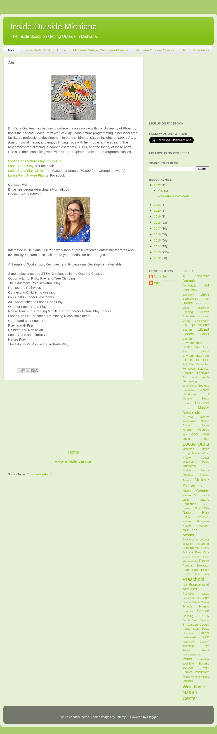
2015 (158, 240)
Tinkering (188, 646)
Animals (189, 280)
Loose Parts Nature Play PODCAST (35, 161)
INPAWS (188, 417)
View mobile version (73, 461)
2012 (158, 258)
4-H (184, 276)
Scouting (189, 611)
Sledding (188, 616)
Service (203, 611)
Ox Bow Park (199, 552)
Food (194, 377)
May (161, 190)
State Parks (201, 628)
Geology (203, 385)
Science (203, 606)
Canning (188, 312)
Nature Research (196, 525)
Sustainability (191, 637)
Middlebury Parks (196, 461)
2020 (158, 210)
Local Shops (196, 438)
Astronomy (190, 290)
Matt (157, 283)
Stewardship (189, 633)
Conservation (202, 320)
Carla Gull (160, 276)
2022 (158, 185)
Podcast (188, 565)
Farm (199, 364)
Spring (204, 620)
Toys (206, 646)
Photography (190, 561)
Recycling (189, 593)
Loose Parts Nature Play (26, 175)
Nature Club (191, 495)
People (205, 556)
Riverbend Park (192, 598)
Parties (196, 556)
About (12, 50)
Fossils (204, 377)
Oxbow (186, 556)
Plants (204, 561)
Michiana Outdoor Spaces (155, 50)
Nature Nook (201, 508)
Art (206, 285)
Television (203, 641)
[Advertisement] (73, 415)
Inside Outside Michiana (53, 26)
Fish (185, 377)
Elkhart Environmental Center (192, 343)
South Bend (190, 620)
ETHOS (188, 360)
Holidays (202, 403)
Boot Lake (202, 303)
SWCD (205, 637)
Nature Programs (196, 521)
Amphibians (202, 276)
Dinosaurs (203, 325)
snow (204, 616)
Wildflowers (202, 672)
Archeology (189, 285)
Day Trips (189, 325)
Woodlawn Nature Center (194, 692)
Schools (187, 606)
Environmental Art (196, 355)
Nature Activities (196, 482)
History (187, 403)
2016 (158, 234)
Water (187, 659)
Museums (189, 466)
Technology (189, 641)
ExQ (185, 364)
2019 (158, 216)
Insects (204, 417)
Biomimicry (189, 294)
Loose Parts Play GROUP (27, 170)
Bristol (186, 307)
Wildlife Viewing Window (196, 676)
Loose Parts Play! (37, 50)
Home (61, 50)
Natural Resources (195, 50)
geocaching (190, 385)
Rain (185, 584)
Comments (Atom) (39, 474)
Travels (187, 650)
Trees (205, 650)
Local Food (199, 434)
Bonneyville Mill (196, 298)
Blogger (152, 717)
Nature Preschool (196, 517)
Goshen (203, 390)
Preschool (193, 579)
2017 (158, 228)
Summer (203, 633)
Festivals (203, 373)
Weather (204, 659)
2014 (158, 246)
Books (188, 303)
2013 (158, 252)
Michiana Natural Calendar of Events (100, 50)
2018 (158, 222)
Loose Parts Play (20, 166)
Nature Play (196, 512)
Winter (188, 681)
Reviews (204, 593)
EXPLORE (202, 360)
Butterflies (203, 307)
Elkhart (187, 329)
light (185, 434)
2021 (158, 204)
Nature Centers (196, 491)
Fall (191, 364)
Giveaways (189, 390)
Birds (205, 294)
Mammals (189, 449)
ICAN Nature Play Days (173, 195)
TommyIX (122, 717)
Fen (207, 364)
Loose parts (196, 444)
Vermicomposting (192, 654)
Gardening (190, 381)
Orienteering (190, 539)
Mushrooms (189, 470)
